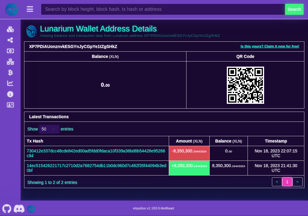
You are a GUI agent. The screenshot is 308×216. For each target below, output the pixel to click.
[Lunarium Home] (12, 9)
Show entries (50, 129)
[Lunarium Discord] (19, 208)
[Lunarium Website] (31, 208)
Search (294, 9)
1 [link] (287, 181)
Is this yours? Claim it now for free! (270, 46)
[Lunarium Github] (7, 208)
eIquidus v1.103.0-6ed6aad (153, 208)
